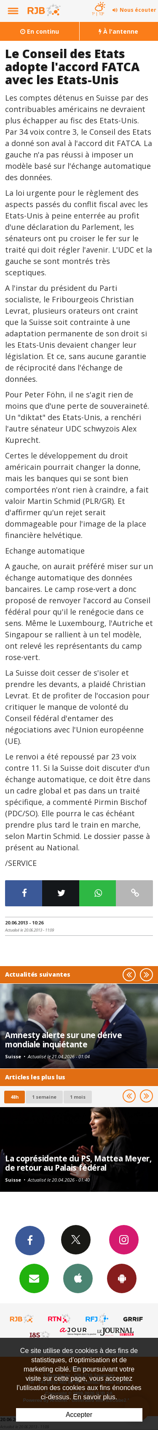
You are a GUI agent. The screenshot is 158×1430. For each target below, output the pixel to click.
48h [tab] (15, 1097)
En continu (39, 31)
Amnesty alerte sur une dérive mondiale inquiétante (63, 1039)
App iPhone (78, 1278)
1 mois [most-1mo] (78, 1097)
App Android (122, 1278)
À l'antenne (118, 31)
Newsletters (34, 1278)
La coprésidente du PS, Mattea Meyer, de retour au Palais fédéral (78, 1163)
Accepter (79, 1414)
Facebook (30, 1240)
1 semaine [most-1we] (44, 1097)
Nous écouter (138, 9)
